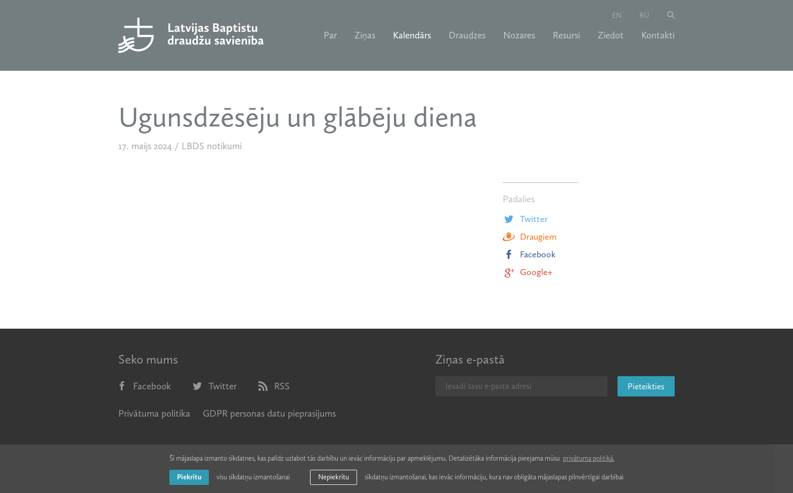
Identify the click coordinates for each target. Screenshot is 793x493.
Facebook (529, 254)
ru (644, 15)
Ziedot (611, 35)
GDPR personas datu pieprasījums (269, 413)
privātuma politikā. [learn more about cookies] (588, 458)
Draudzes (467, 35)
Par (330, 35)
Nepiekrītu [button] (333, 477)
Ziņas (365, 35)
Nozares (519, 35)
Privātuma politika (154, 413)
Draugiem (529, 237)
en (617, 15)
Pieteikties (646, 386)
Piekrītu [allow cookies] (189, 477)
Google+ (527, 272)
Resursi (566, 35)
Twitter (525, 219)
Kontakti (658, 35)
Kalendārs (412, 35)
